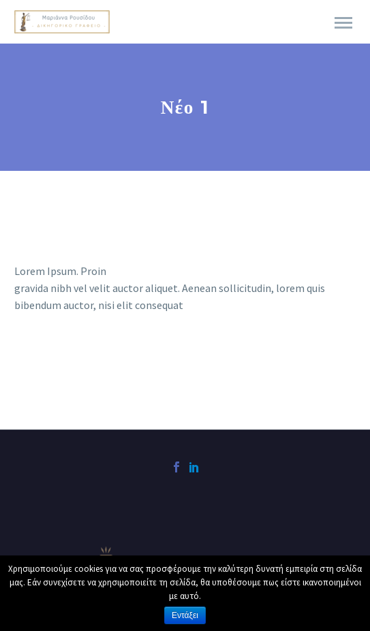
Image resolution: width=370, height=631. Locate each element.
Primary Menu (343, 23)
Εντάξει (185, 615)
